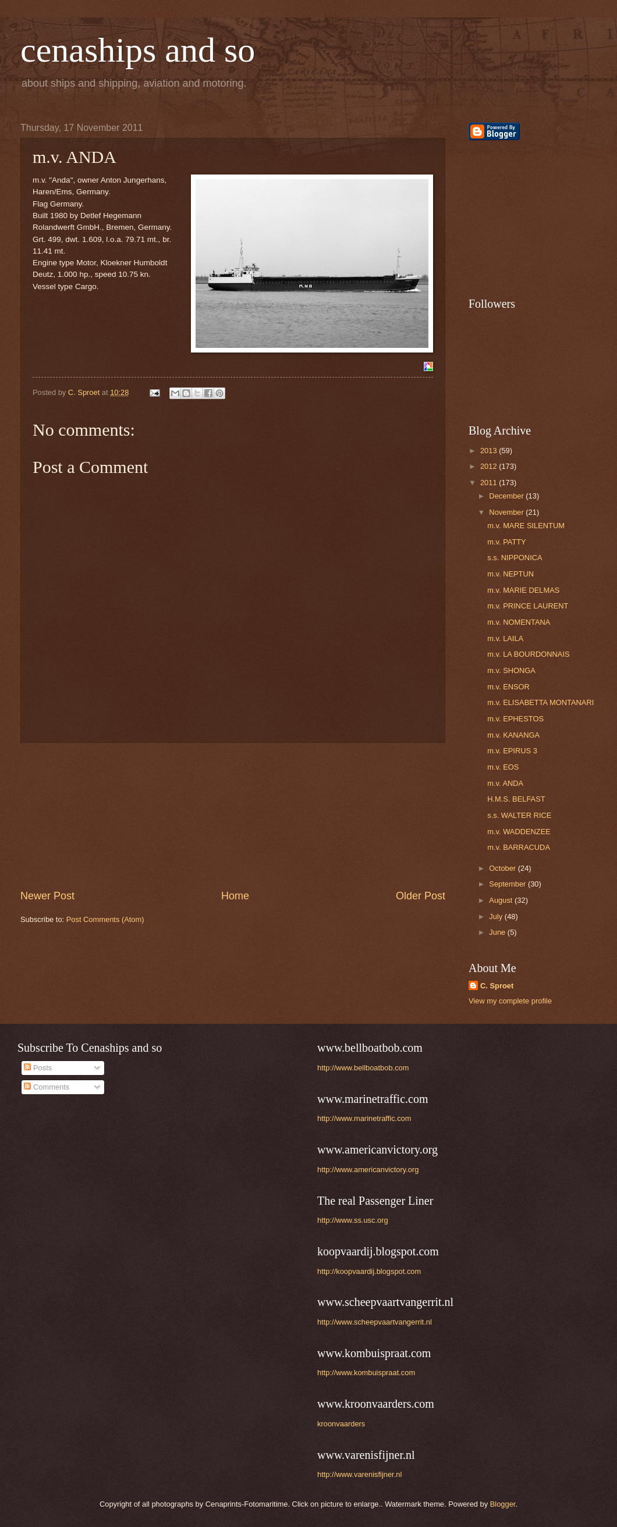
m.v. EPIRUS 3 (512, 750)
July (496, 916)
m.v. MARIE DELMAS (523, 590)
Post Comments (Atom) (105, 919)
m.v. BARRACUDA (518, 847)
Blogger (503, 1504)
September (508, 884)
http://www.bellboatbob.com (363, 1067)
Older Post (420, 896)
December (507, 496)
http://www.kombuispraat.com (366, 1372)
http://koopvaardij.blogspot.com (369, 1271)
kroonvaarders (341, 1423)
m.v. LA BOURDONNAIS (528, 654)
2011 (489, 482)
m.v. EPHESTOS (515, 718)
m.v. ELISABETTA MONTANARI (540, 702)
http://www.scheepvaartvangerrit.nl (374, 1322)
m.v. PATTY (506, 542)
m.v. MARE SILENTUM (526, 525)
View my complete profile (510, 1000)
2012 (489, 466)
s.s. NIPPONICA (514, 557)
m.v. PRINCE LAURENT (527, 605)
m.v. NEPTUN (510, 573)
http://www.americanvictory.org (368, 1169)
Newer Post (47, 896)
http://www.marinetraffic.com (364, 1118)
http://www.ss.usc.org (352, 1220)
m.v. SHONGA (511, 670)
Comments (46, 1087)
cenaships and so (137, 50)
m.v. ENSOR (508, 686)
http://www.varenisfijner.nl (359, 1474)
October (503, 868)
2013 (489, 450)
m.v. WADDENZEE (519, 831)
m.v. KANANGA (513, 735)
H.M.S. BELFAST (516, 799)
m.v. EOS (503, 767)
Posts (38, 1067)
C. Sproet (496, 985)
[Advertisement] (233, 816)
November (507, 512)
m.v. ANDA (505, 783)
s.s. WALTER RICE (519, 815)
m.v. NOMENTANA (518, 622)
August (502, 900)
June (498, 932)
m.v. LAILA (505, 638)
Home (235, 896)
